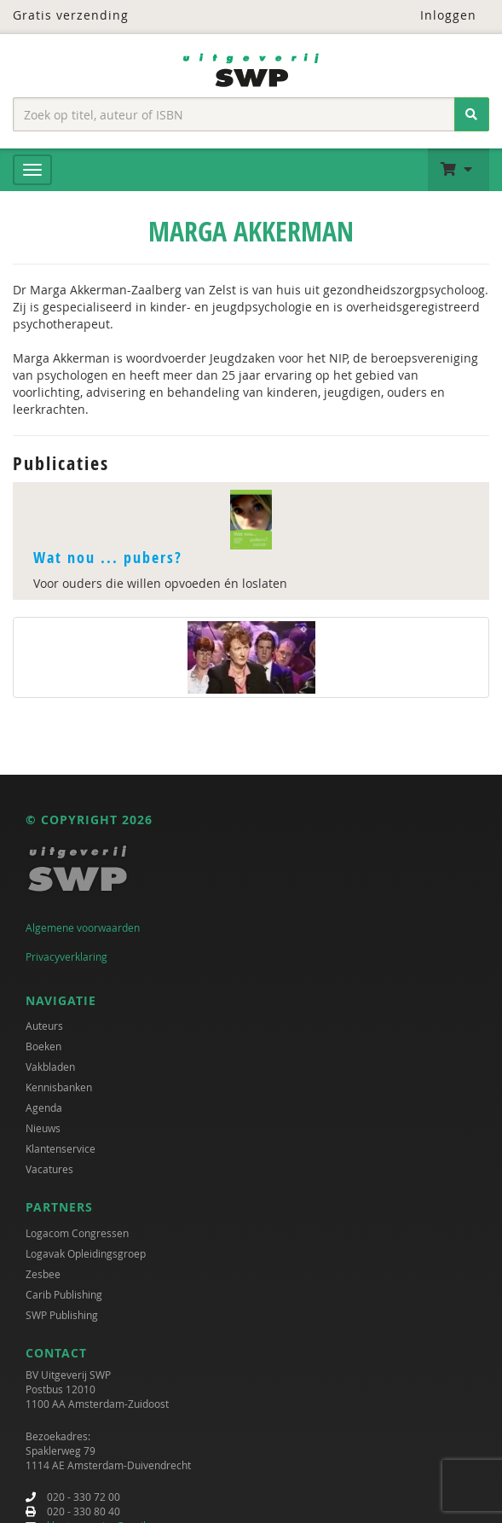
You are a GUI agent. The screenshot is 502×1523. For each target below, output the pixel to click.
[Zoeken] (471, 114)
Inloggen (437, 15)
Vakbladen (50, 1066)
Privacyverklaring (66, 956)
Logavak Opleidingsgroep (86, 1253)
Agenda (44, 1107)
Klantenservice (60, 1148)
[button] (458, 169)
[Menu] (32, 169)
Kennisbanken (59, 1087)
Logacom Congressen (77, 1233)
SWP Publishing (62, 1315)
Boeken (43, 1046)
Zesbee (43, 1274)
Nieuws (43, 1128)
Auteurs (44, 1025)
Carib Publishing (64, 1294)
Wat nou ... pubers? (107, 557)
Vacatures (49, 1169)
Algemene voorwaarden (83, 927)
